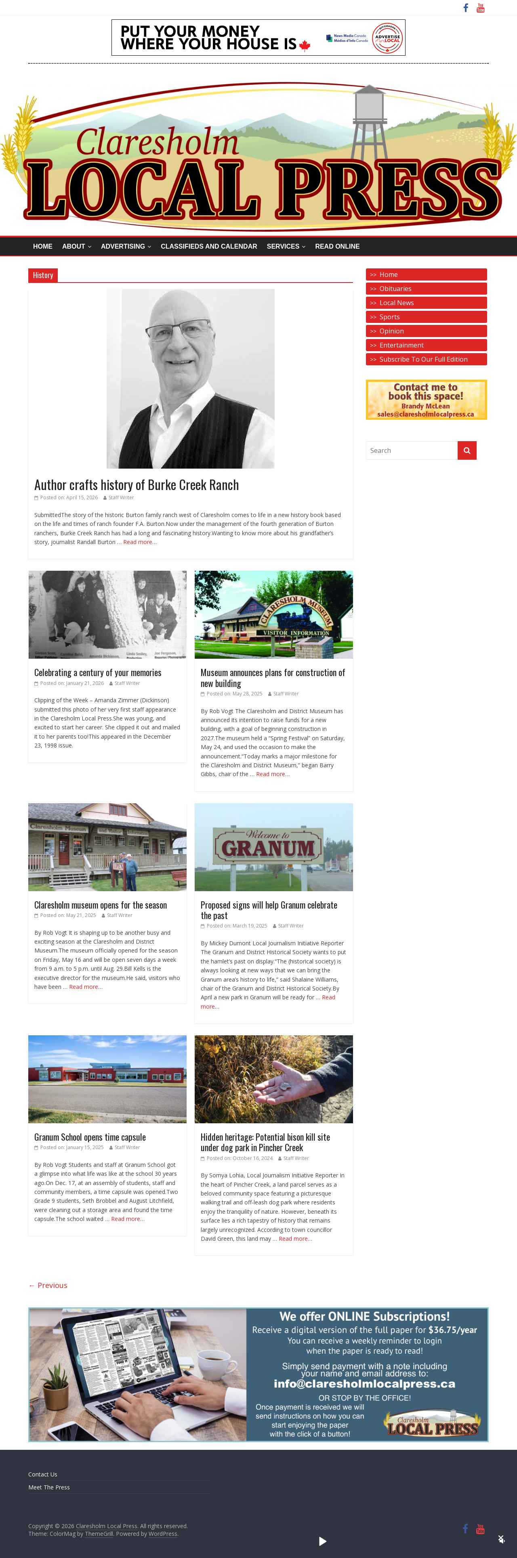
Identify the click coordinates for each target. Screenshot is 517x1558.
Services (283, 246)
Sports (390, 316)
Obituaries (396, 288)
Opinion (392, 331)
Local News (397, 302)
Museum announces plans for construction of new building (273, 677)
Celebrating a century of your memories (98, 672)
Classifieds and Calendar (209, 246)
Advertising (123, 246)
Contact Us (42, 1474)
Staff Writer (121, 497)
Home (43, 246)
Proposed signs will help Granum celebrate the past (269, 909)
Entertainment (402, 345)
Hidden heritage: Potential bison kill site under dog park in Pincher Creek (265, 1142)
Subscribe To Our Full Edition (424, 359)
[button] (500, 1537)
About (73, 246)
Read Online (337, 246)
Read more (137, 542)
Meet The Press (49, 1487)
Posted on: (66, 497)
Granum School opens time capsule (90, 1136)
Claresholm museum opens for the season (100, 904)
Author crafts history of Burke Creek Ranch (136, 484)
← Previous (47, 1285)
